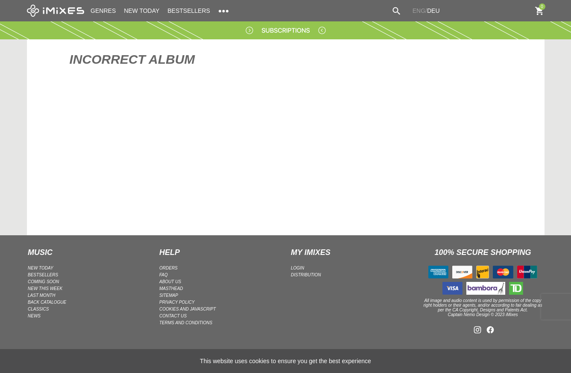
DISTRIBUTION (306, 274)
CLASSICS (38, 309)
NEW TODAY (141, 10)
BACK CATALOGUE (47, 302)
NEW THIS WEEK (45, 288)
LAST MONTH (41, 295)
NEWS (34, 316)
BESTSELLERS (188, 10)
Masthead (171, 288)
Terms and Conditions (185, 322)
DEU (433, 10)
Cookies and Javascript (187, 309)
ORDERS (168, 268)
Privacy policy (177, 302)
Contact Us (173, 316)
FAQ (163, 274)
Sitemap (168, 295)
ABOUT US (170, 281)
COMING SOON (43, 281)
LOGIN (297, 268)
